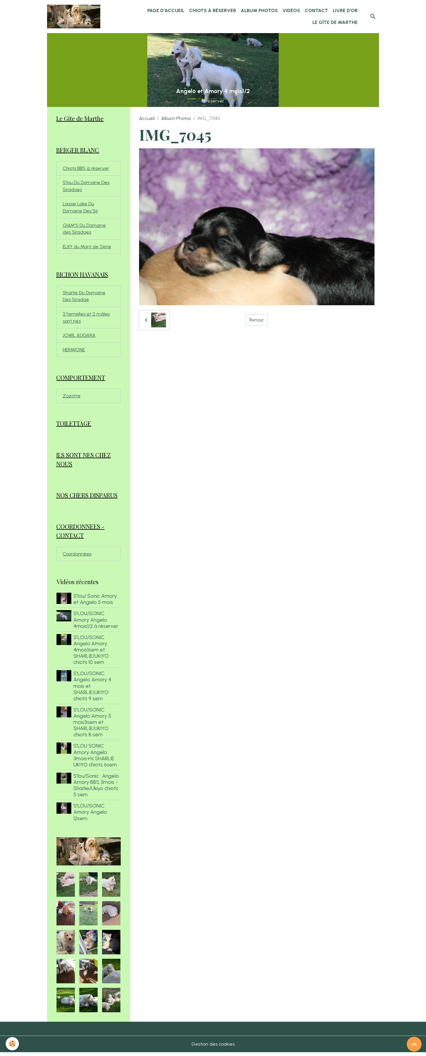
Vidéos (291, 10)
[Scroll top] (414, 1044)
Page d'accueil (165, 10)
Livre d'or (345, 10)
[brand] (74, 16)
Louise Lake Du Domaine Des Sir (80, 208)
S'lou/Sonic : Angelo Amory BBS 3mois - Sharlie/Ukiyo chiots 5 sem (96, 788)
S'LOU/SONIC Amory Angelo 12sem (90, 815)
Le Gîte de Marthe (335, 22)
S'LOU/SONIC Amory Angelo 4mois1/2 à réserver (96, 623)
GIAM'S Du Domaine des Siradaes (84, 229)
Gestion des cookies (213, 1047)
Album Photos (259, 10)
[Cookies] (12, 1043)
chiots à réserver (212, 10)
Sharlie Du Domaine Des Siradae (84, 297)
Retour (256, 320)
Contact (316, 10)
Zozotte (71, 398)
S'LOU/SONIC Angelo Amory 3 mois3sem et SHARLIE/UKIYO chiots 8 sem (92, 725)
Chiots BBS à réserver (86, 168)
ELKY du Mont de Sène (87, 248)
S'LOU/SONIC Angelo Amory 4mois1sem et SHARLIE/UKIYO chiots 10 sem (91, 653)
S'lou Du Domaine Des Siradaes (86, 186)
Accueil (147, 118)
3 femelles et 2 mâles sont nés (86, 319)
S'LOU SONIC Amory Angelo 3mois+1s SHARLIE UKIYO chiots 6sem (95, 758)
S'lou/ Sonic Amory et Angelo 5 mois (95, 602)
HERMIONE (74, 352)
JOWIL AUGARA (79, 337)
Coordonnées (77, 557)
